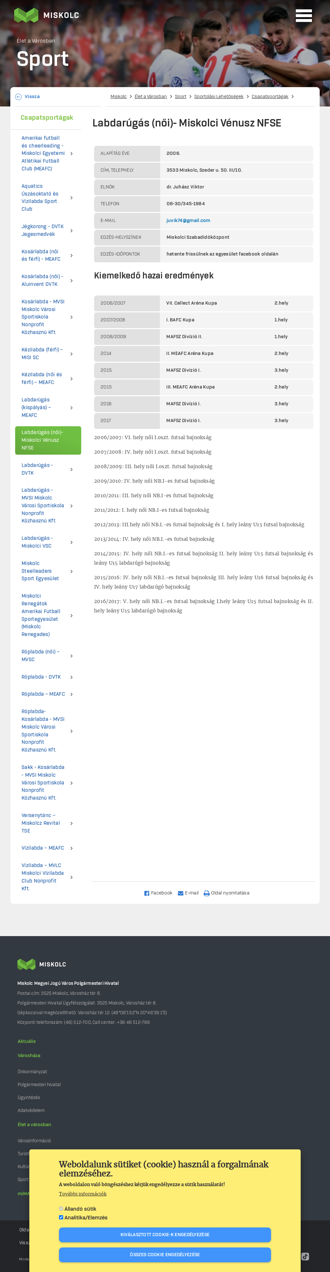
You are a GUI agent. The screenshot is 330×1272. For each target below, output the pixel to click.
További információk (82, 1194)
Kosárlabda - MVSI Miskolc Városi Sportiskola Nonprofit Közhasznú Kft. (43, 317)
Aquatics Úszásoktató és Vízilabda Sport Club (40, 198)
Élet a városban (34, 1124)
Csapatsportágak (270, 96)
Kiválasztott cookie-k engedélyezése (165, 1235)
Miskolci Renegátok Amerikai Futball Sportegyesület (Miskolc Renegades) (41, 615)
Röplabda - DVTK (41, 677)
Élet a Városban (151, 96)
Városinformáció (34, 1140)
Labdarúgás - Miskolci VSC (37, 542)
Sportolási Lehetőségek (219, 96)
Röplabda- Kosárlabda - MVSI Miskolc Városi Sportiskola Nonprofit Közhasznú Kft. (43, 731)
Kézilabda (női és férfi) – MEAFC (42, 378)
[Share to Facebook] (161, 892)
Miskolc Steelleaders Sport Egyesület (40, 571)
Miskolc (119, 96)
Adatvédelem (31, 1110)
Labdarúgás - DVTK (37, 469)
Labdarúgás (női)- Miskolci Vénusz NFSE (42, 440)
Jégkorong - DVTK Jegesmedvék (42, 230)
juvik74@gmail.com (188, 220)
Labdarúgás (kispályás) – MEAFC (36, 407)
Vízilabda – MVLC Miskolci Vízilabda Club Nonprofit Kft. (43, 877)
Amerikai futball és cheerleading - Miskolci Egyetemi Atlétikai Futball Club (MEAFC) (43, 154)
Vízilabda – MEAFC (43, 848)
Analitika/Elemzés (86, 1218)
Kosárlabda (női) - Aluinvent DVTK (42, 280)
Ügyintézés (29, 1097)
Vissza (32, 96)
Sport (180, 96)
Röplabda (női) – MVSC (41, 655)
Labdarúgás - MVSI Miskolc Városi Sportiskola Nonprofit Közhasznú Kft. (43, 506)
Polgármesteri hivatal (39, 1084)
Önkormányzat (32, 1071)
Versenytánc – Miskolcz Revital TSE (41, 823)
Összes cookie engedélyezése (165, 1255)
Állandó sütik (80, 1209)
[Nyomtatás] (229, 892)
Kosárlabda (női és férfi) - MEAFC (41, 255)
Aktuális (27, 1041)
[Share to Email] (191, 892)
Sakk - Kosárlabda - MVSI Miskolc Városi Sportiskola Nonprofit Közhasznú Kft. (43, 783)
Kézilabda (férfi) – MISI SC (42, 353)
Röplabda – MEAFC (43, 694)
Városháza (29, 1055)
